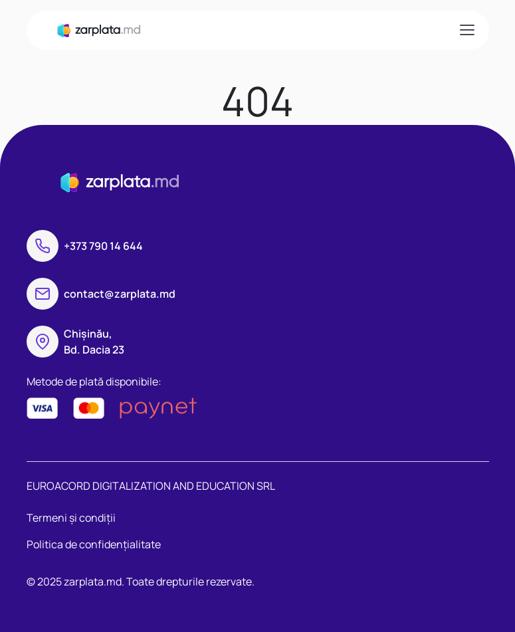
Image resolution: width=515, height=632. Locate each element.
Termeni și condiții (71, 517)
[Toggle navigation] (466, 30)
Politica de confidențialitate (94, 544)
